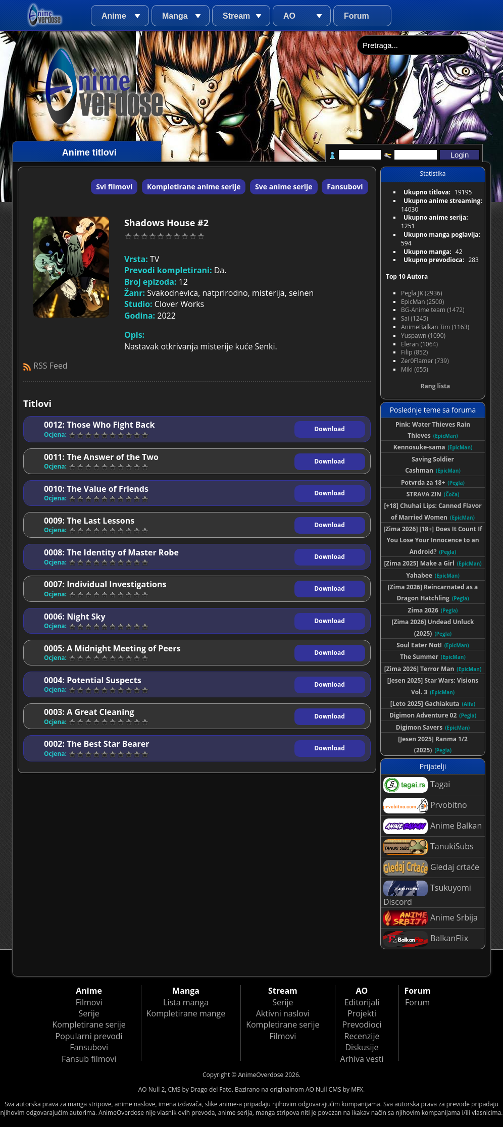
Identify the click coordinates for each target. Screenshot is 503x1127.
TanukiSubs (428, 847)
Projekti (361, 1013)
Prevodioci (362, 1024)
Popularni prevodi (89, 1036)
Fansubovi (345, 186)
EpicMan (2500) (422, 301)
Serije (88, 1013)
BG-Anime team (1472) (433, 309)
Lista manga (186, 1002)
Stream (236, 16)
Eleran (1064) (419, 344)
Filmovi (89, 1002)
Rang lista (435, 386)
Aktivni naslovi (283, 1013)
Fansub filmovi (89, 1058)
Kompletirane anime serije (193, 186)
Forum (356, 16)
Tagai (416, 785)
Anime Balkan (432, 826)
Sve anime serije (284, 186)
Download (329, 429)
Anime (114, 16)
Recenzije (362, 1036)
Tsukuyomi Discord (427, 894)
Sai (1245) (414, 318)
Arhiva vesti (362, 1058)
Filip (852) (414, 352)
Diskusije (361, 1047)
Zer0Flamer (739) (425, 360)
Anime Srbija (430, 918)
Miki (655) (414, 369)
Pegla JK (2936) (421, 293)
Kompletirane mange (185, 1013)
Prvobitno (425, 805)
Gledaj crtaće (431, 868)
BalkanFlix (425, 939)
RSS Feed (50, 365)
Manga (175, 16)
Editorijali (362, 1002)
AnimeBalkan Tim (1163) (435, 327)
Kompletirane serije (88, 1024)
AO (289, 16)
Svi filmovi (114, 186)
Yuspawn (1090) (423, 335)
